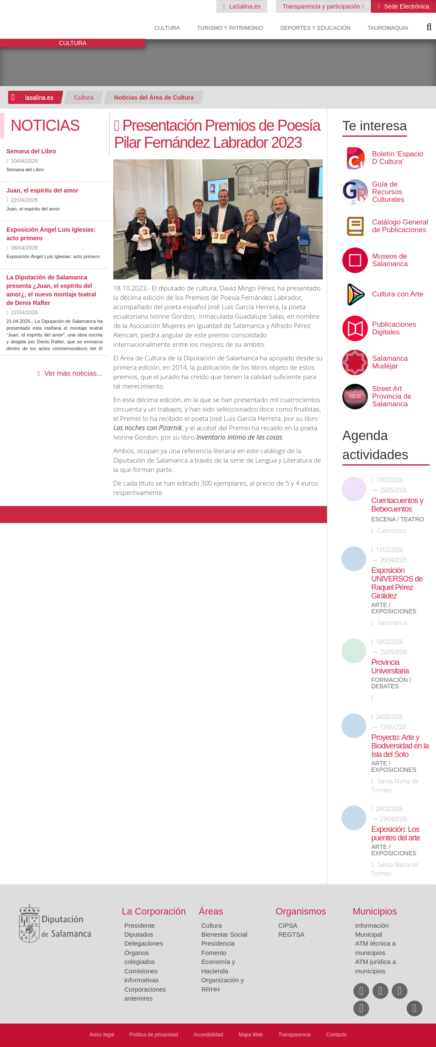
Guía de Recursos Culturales (388, 192)
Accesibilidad (208, 1035)
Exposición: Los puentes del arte (395, 833)
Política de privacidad (153, 1035)
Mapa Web (250, 1035)
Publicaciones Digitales (394, 328)
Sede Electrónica (405, 6)
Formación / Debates (391, 683)
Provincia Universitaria (390, 666)
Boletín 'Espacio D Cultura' (397, 158)
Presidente (139, 925)
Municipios (375, 911)
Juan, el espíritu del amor (42, 190)
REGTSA (291, 934)
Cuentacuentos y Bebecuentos (397, 504)
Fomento (214, 952)
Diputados (138, 934)
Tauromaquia (387, 28)
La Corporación (154, 911)
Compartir (10, 514)
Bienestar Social (224, 934)
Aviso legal (101, 1035)
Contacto (336, 1035)
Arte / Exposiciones (393, 608)
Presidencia (218, 943)
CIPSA (288, 925)
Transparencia (294, 1035)
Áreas (211, 911)
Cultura (167, 28)
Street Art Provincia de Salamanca (391, 396)
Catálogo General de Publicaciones (400, 226)
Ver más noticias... (73, 373)
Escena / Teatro (397, 519)
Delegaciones (143, 943)
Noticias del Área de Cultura (154, 97)
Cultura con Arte (397, 294)
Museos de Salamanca (390, 260)
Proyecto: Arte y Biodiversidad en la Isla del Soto (400, 746)
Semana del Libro (31, 151)
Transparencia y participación (322, 6)
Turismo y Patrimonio (230, 28)
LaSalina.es (244, 6)
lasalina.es (39, 97)
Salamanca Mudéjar (390, 362)
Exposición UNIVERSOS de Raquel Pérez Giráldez (396, 583)
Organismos (301, 911)
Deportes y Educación (315, 28)
